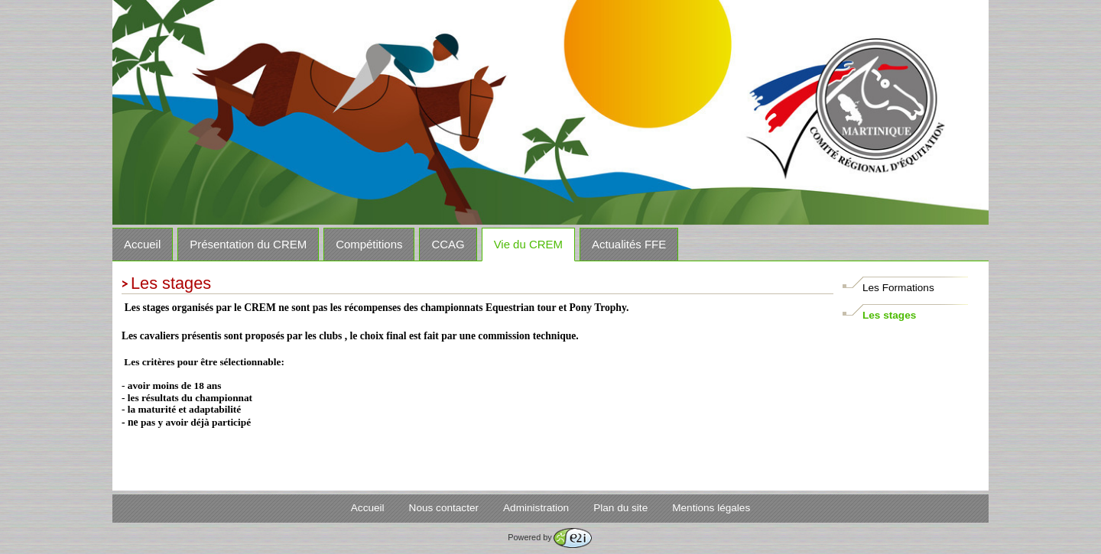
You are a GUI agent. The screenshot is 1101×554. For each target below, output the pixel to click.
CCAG (447, 244)
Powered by (549, 537)
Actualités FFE (629, 244)
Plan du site (620, 508)
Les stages (889, 315)
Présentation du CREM (248, 244)
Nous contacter (444, 508)
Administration (536, 508)
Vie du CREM (528, 244)
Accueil (142, 244)
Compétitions (369, 244)
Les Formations (898, 287)
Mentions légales (711, 508)
